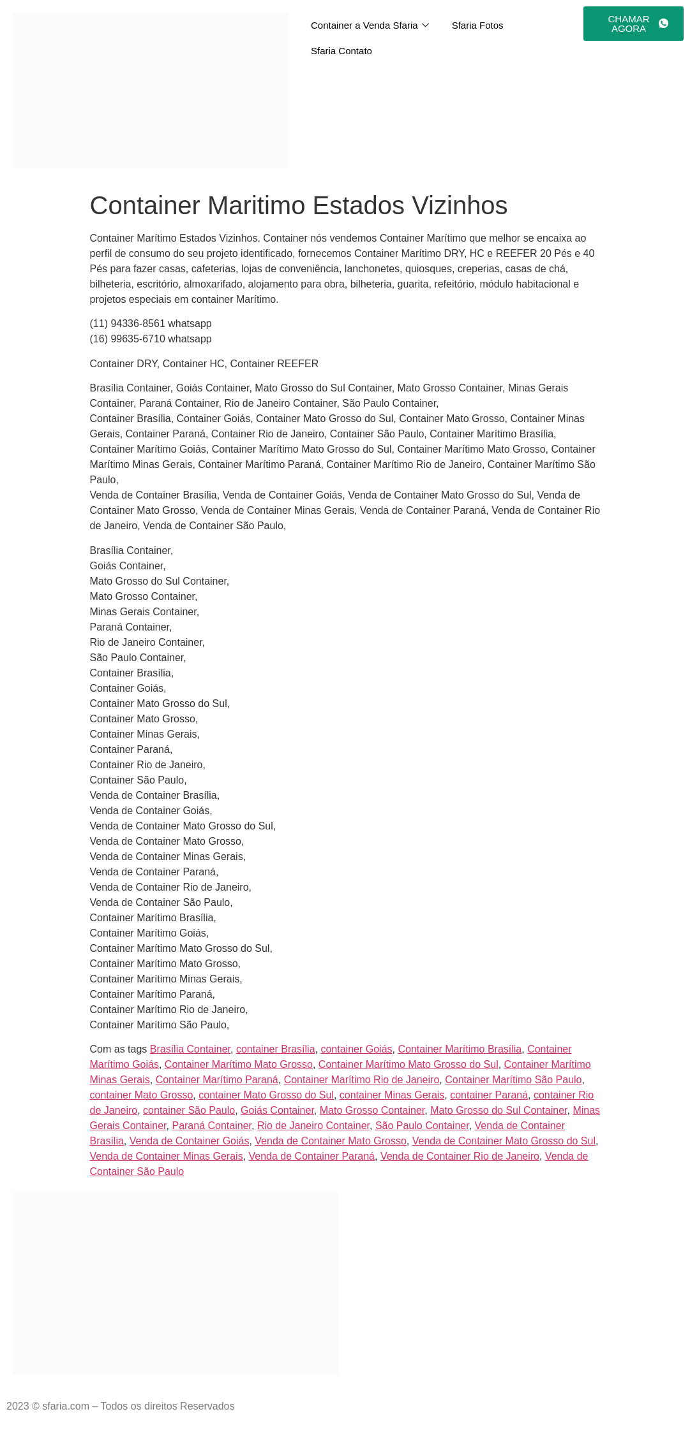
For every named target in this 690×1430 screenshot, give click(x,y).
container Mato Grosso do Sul (266, 1095)
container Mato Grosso (141, 1095)
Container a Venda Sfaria (370, 25)
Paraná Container (211, 1125)
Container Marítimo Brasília (459, 1049)
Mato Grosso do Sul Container (498, 1110)
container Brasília (275, 1049)
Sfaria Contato (341, 50)
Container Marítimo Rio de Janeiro (362, 1079)
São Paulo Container (422, 1125)
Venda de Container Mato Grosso (330, 1140)
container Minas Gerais (392, 1095)
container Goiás (356, 1049)
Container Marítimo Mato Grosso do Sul (409, 1064)
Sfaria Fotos (478, 25)
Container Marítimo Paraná (217, 1079)
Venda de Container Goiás (190, 1140)
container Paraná (489, 1095)
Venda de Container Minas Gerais (166, 1156)
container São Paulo (189, 1110)
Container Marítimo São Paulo (513, 1079)
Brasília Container (190, 1049)
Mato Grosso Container (372, 1110)
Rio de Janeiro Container (313, 1125)
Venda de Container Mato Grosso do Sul (504, 1140)
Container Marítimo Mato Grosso (239, 1064)
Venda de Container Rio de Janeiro (459, 1156)
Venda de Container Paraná (312, 1156)
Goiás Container (277, 1110)
